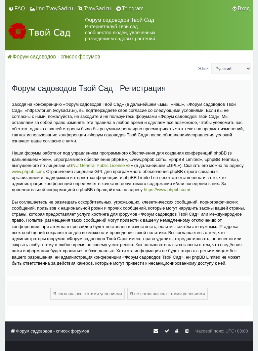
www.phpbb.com (28, 171)
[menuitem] (16, 8)
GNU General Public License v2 (100, 165)
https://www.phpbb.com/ (167, 189)
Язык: (204, 68)
